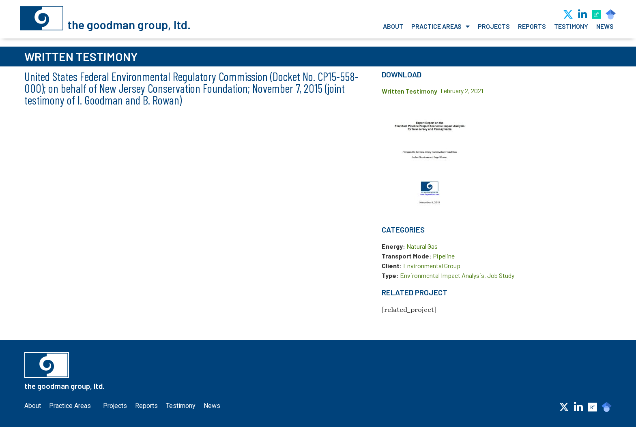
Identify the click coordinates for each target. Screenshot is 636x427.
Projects (494, 26)
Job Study (500, 275)
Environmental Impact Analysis (442, 275)
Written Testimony (409, 91)
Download (401, 74)
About (393, 26)
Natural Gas (422, 246)
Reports (532, 26)
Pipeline (444, 256)
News (605, 26)
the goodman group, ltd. (129, 24)
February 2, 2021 (461, 90)
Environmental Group (431, 265)
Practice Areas (440, 26)
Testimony (571, 26)
